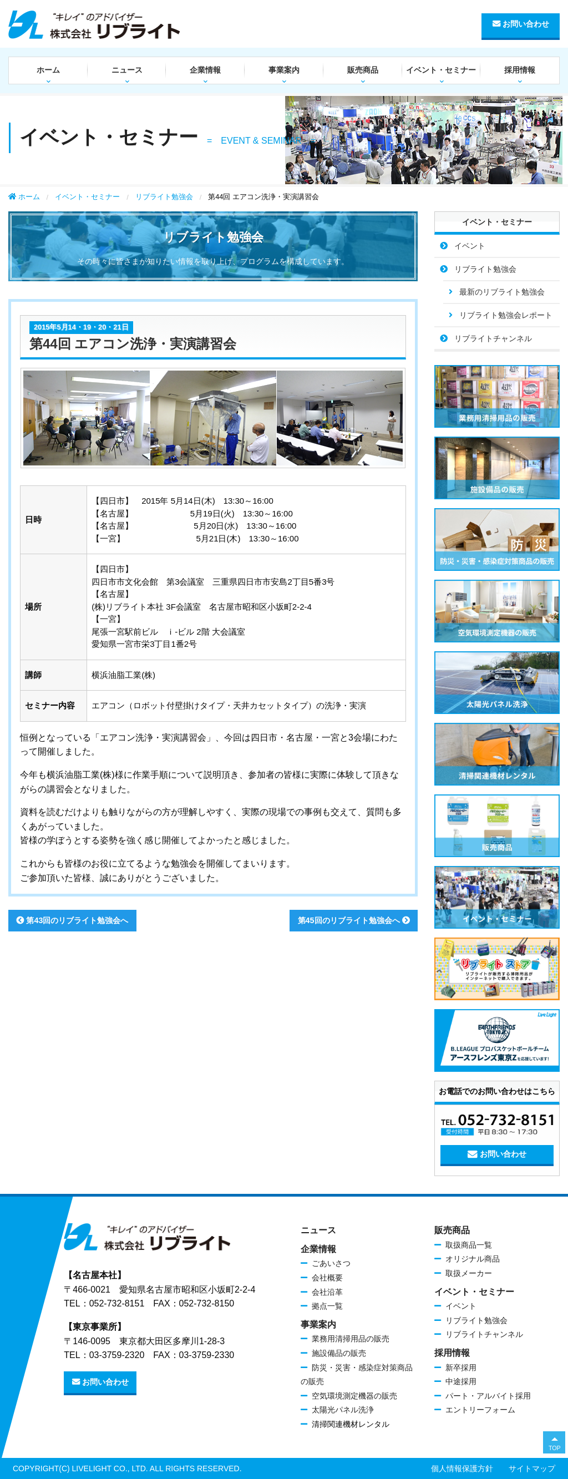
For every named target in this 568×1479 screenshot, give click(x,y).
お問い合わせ (521, 23)
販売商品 (362, 69)
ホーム (48, 69)
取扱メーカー (468, 1273)
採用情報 (519, 69)
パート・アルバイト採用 (488, 1395)
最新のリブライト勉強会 (502, 291)
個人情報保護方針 (462, 1468)
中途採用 (460, 1381)
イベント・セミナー (441, 69)
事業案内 (284, 69)
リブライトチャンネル (493, 338)
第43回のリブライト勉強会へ (72, 920)
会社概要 (327, 1277)
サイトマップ (532, 1468)
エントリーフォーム (480, 1409)
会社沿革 (327, 1292)
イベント (469, 245)
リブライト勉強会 (164, 197)
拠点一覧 (327, 1305)
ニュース (127, 69)
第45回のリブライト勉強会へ (354, 920)
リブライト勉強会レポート (505, 315)
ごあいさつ (331, 1263)
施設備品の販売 (339, 1353)
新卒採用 (460, 1367)
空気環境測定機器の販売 (354, 1395)
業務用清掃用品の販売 (350, 1338)
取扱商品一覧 (468, 1244)
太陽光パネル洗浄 (343, 1409)
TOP (555, 1448)
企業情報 (205, 69)
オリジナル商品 (472, 1258)
